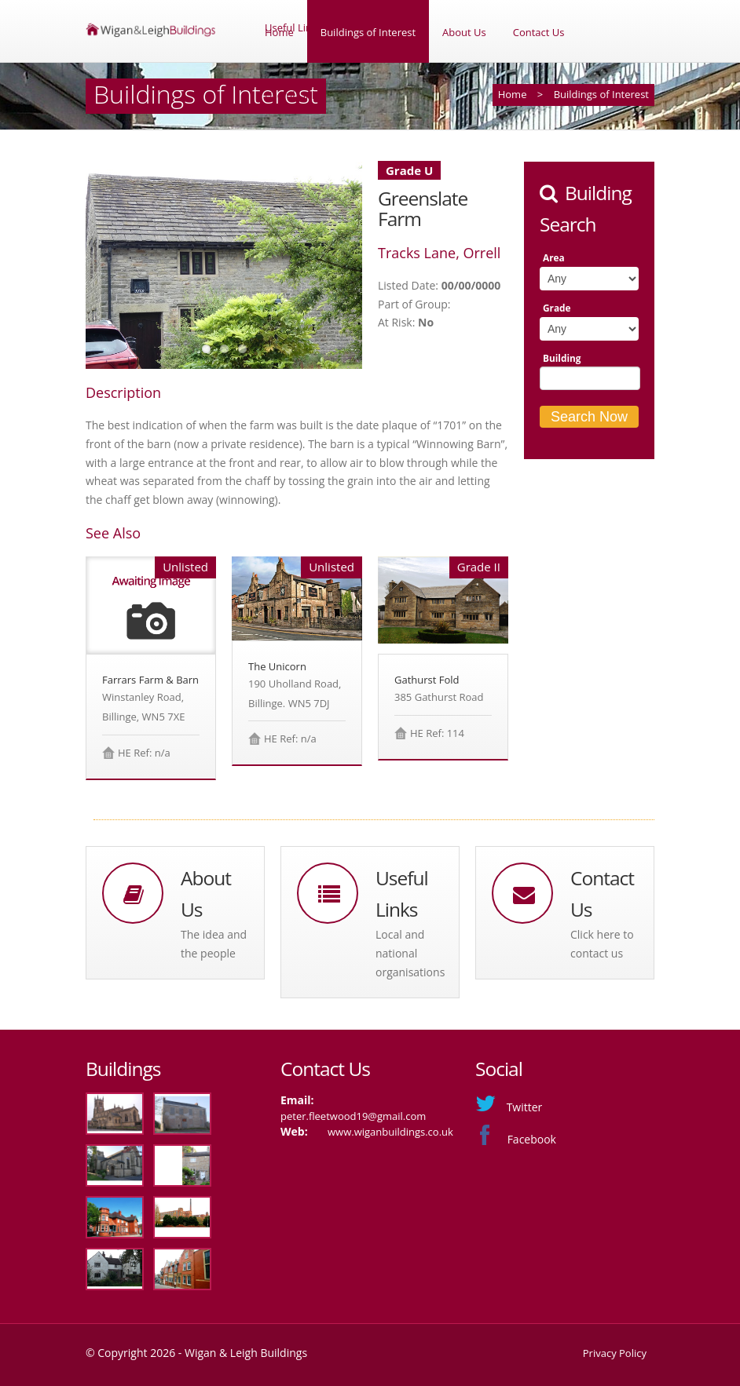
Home (279, 32)
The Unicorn (277, 666)
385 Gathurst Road (438, 697)
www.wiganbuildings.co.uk (390, 1132)
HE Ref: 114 (437, 733)
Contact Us (539, 32)
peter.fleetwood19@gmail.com (353, 1116)
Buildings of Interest (368, 32)
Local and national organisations (410, 953)
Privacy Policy (615, 1353)
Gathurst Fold (427, 680)
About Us (464, 32)
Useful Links (293, 95)
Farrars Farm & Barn (150, 680)
